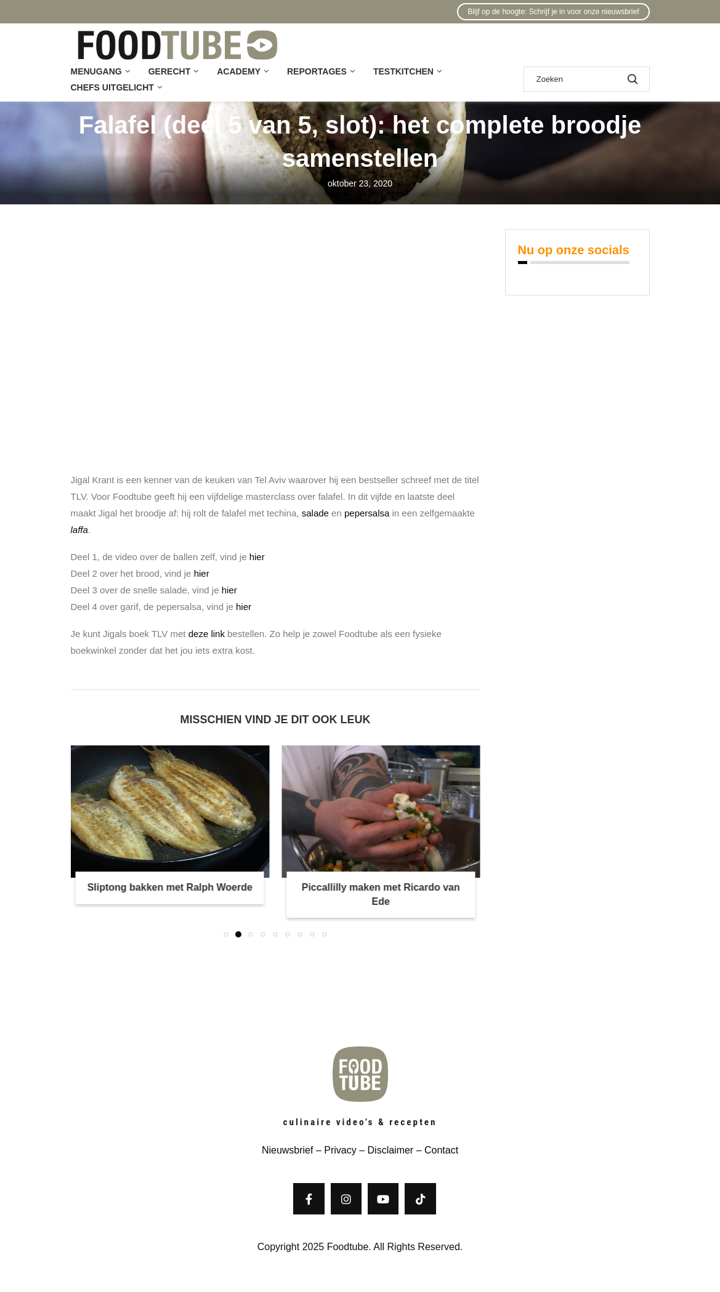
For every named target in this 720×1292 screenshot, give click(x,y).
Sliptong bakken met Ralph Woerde (170, 887)
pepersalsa (366, 513)
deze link (206, 633)
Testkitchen (403, 71)
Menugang (96, 71)
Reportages (317, 71)
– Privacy (334, 1150)
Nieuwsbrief (287, 1150)
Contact (441, 1150)
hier (257, 557)
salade (315, 513)
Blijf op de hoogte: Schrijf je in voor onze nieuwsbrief (553, 11)
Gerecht (169, 71)
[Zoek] (587, 79)
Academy (239, 71)
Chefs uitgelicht (112, 87)
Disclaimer (391, 1150)
